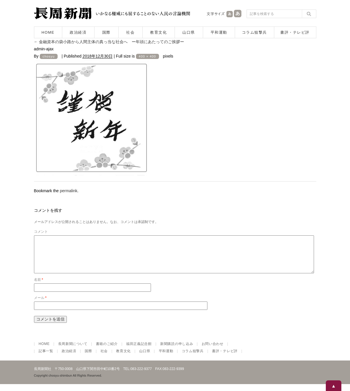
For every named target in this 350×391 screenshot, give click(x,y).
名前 (38, 287)
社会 (130, 32)
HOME (47, 32)
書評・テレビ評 (295, 32)
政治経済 (78, 32)
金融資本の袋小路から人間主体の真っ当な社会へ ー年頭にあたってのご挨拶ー (109, 41)
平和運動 (219, 32)
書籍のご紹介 (107, 351)
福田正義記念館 (139, 351)
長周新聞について (73, 351)
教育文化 (158, 32)
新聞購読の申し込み (176, 351)
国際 (106, 32)
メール (40, 305)
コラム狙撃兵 (254, 32)
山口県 (188, 32)
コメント (41, 232)
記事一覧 (46, 358)
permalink (68, 190)
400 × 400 (147, 56)
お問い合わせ (213, 351)
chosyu (49, 56)
